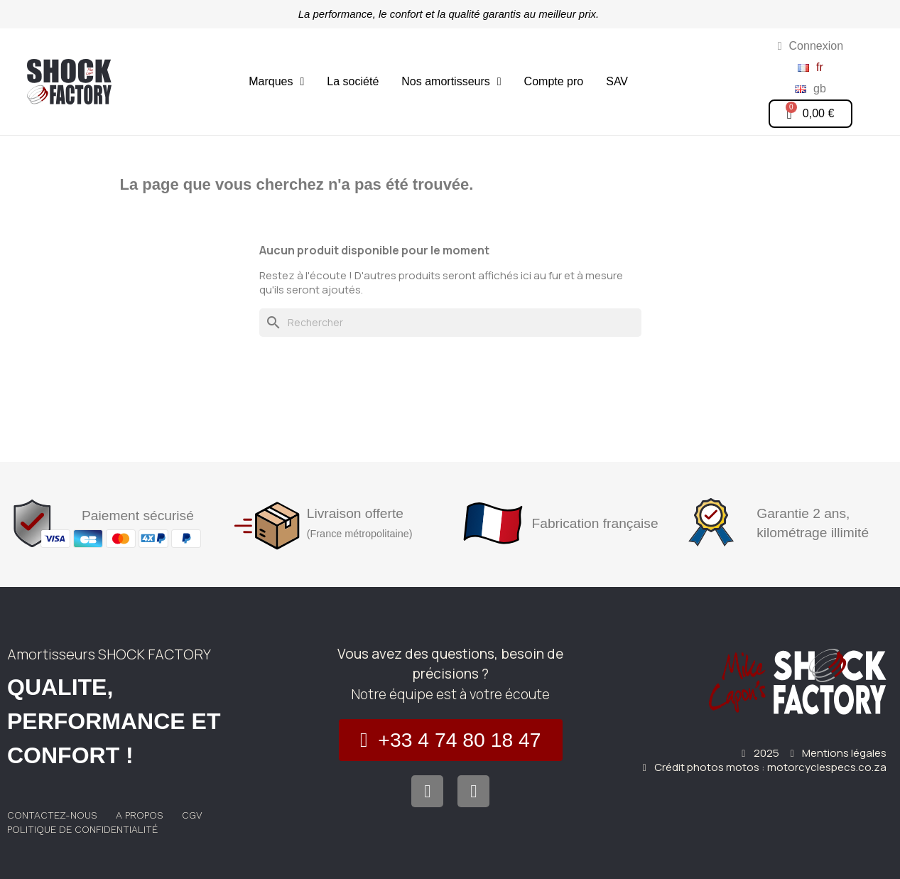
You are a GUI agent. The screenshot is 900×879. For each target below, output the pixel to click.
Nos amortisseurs (451, 82)
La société (353, 81)
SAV (617, 81)
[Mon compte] (810, 46)
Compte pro (554, 81)
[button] (450, 740)
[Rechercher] (450, 322)
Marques (276, 82)
